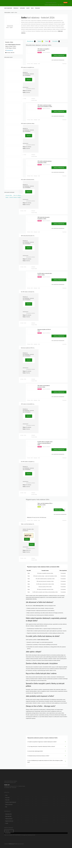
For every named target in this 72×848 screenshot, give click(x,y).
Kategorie (22, 8)
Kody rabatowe (8, 8)
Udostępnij (35, 63)
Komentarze (64, 63)
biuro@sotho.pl (9, 50)
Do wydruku (56, 41)
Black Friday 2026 (8, 816)
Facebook (32, 100)
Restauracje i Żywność (16, 197)
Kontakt (6, 823)
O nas (6, 795)
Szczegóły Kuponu (30, 88)
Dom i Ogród (16, 195)
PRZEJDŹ (29, 79)
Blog (32, 8)
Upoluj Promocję (59, 55)
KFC (63, 4)
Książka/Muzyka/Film (20, 197)
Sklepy (28, 8)
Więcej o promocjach (8, 804)
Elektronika (20, 195)
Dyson (58, 4)
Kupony (40, 41)
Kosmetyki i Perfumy (12, 197)
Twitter (36, 100)
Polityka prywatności (8, 818)
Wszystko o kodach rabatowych (10, 802)
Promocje (16, 8)
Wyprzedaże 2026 (8, 814)
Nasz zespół (7, 797)
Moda (11, 195)
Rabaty (47, 41)
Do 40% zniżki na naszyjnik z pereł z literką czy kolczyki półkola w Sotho (45, 443)
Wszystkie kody (31, 41)
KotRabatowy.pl (11, 843)
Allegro (61, 4)
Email (39, 63)
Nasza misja (7, 799)
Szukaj (65, 2)
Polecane (37, 8)
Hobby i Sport (8, 197)
